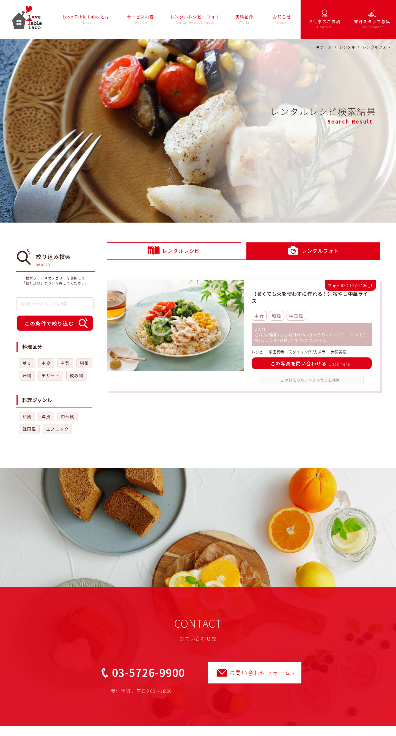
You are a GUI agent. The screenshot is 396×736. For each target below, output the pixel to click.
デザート (51, 376)
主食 (46, 363)
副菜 (84, 363)
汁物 (27, 376)
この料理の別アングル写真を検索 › (311, 379)
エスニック (57, 429)
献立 (27, 363)
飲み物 (77, 376)
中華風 (68, 417)
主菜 (65, 363)
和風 (27, 417)
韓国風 (29, 429)
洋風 (46, 417)
